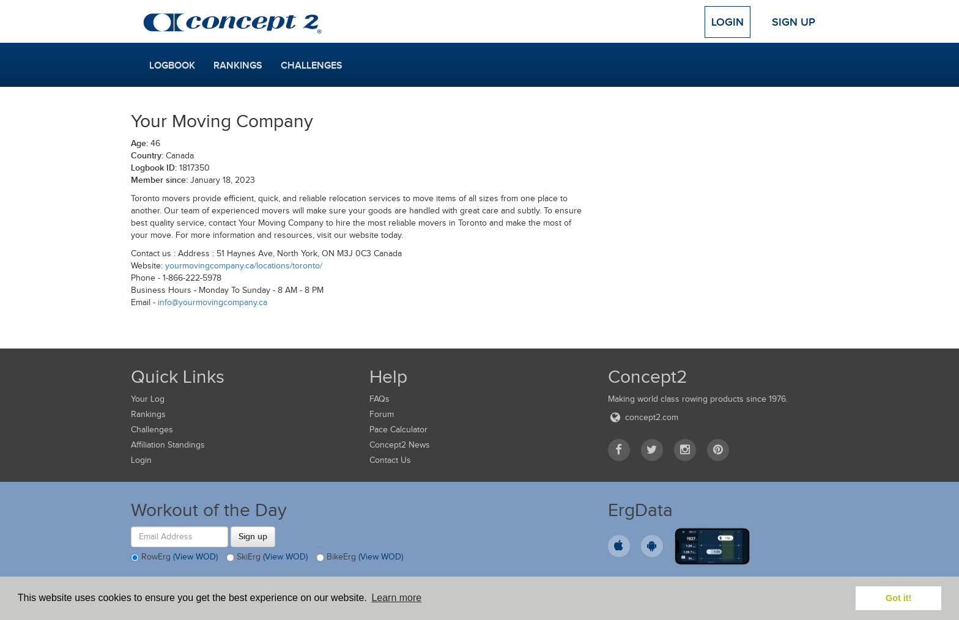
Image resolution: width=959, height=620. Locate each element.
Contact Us (390, 460)
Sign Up (793, 22)
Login (727, 22)
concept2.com (643, 417)
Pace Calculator (398, 429)
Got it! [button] (898, 598)
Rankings (237, 65)
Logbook (172, 65)
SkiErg (267, 557)
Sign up (253, 536)
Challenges (311, 65)
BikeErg (359, 557)
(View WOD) (195, 556)
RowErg (174, 557)
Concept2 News (399, 444)
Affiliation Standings (168, 444)
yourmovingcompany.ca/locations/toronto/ (243, 265)
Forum (381, 414)
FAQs (379, 399)
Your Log (148, 399)
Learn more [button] (396, 597)
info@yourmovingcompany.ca (212, 302)
